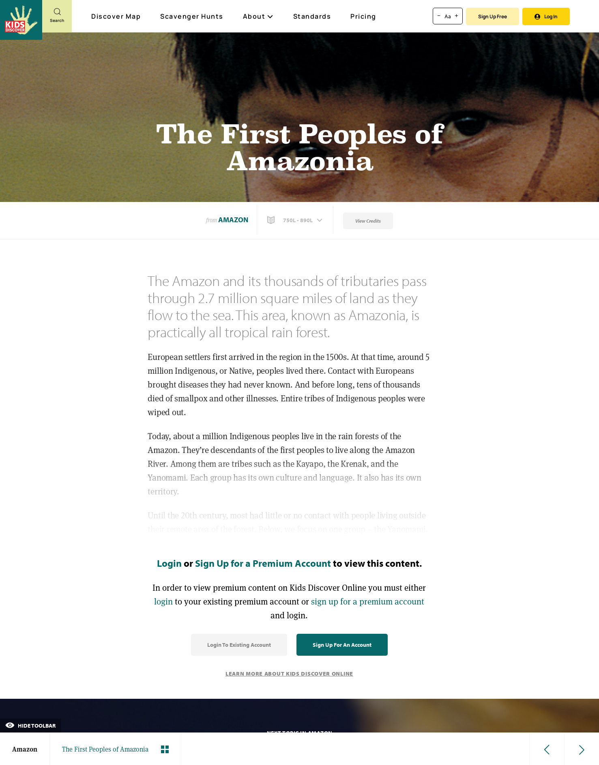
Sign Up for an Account (342, 644)
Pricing (363, 16)
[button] (295, 220)
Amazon (233, 219)
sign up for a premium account (367, 601)
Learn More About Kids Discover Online (289, 673)
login (163, 601)
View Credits (368, 221)
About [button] (258, 16)
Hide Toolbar (30, 725)
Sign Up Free (492, 16)
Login (169, 563)
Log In (546, 16)
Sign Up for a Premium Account (263, 563)
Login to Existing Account (239, 644)
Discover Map (117, 16)
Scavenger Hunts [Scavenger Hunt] (192, 17)
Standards (312, 16)
